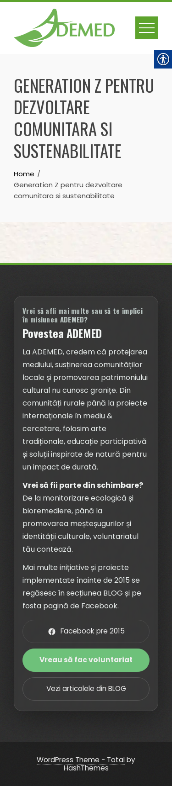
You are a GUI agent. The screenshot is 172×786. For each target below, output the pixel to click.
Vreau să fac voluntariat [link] (86, 660)
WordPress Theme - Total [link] (81, 760)
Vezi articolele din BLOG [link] (86, 688)
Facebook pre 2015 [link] (86, 631)
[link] (64, 26)
